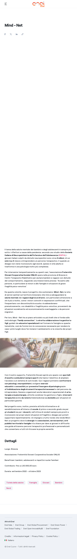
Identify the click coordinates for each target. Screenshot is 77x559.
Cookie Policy (52, 536)
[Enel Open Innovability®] (33, 528)
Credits (8, 536)
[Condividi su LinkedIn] (16, 34)
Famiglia (33, 482)
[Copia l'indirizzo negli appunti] (22, 34)
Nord (8, 488)
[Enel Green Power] (58, 525)
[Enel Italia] (8, 525)
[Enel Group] (19, 525)
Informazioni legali (21, 536)
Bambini (58, 482)
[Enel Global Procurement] (37, 525)
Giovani (46, 482)
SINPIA (62, 255)
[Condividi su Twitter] (11, 34)
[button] (5, 3)
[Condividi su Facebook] (5, 34)
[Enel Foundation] (52, 528)
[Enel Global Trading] (12, 528)
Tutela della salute (15, 482)
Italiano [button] (9, 540)
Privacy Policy (37, 536)
